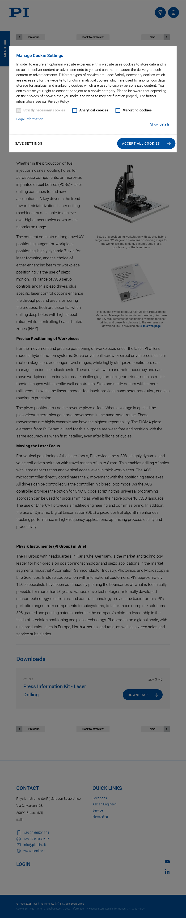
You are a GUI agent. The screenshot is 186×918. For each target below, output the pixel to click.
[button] (146, 143)
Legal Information (29, 119)
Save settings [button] (28, 143)
